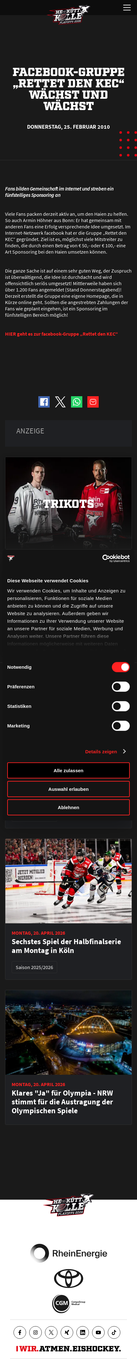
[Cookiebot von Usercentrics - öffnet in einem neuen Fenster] (102, 558)
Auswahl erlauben (68, 788)
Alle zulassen (68, 770)
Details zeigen (101, 751)
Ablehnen (68, 807)
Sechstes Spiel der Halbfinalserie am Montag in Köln (66, 946)
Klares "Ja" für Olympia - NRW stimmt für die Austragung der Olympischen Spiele (62, 1102)
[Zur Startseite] (68, 15)
